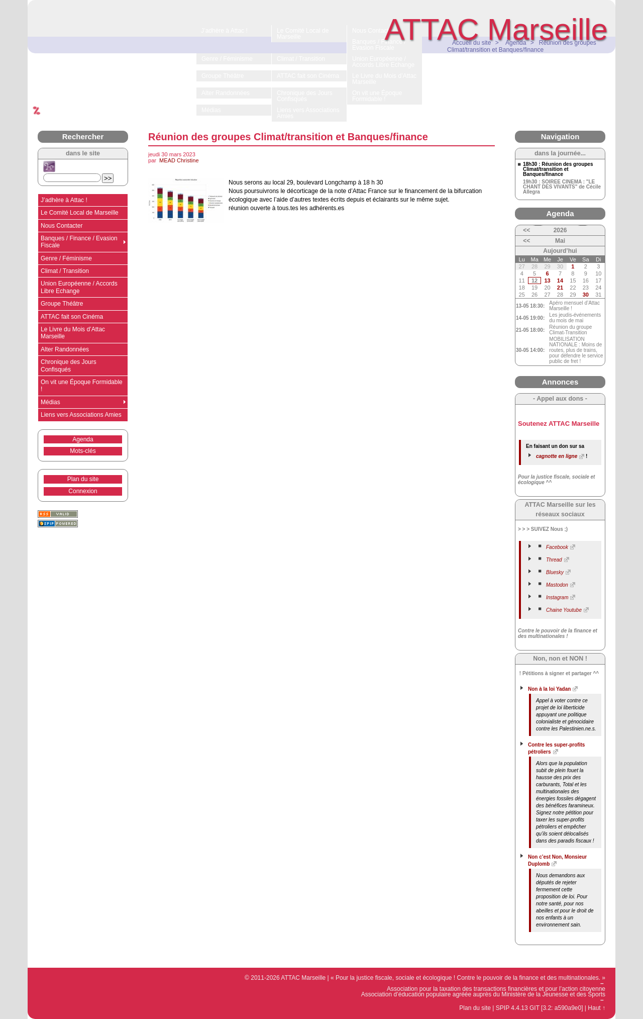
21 (560, 288)
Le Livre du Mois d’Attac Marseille (73, 333)
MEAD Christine (178, 160)
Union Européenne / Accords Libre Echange (79, 287)
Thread (554, 560)
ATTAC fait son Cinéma (72, 316)
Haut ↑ (596, 1007)
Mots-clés (82, 450)
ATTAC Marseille (496, 29)
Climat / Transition (65, 270)
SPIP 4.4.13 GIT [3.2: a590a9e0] (539, 1007)
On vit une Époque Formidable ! (82, 386)
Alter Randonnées (65, 349)
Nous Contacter (61, 225)
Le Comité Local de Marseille (80, 212)
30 (586, 295)
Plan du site (83, 479)
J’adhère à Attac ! (64, 200)
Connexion (82, 491)
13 (547, 280)
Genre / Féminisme (66, 258)
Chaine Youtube (564, 610)
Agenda (82, 439)
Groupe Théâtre (62, 303)
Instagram (557, 597)
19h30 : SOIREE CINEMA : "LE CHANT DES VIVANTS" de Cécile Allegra (562, 187)
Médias (50, 402)
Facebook (557, 547)
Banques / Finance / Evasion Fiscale (79, 242)
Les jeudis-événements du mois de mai (575, 317)
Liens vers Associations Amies (81, 414)
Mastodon (557, 585)
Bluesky (555, 572)
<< (526, 230)
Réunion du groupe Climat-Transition (570, 329)
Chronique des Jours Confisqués (68, 365)
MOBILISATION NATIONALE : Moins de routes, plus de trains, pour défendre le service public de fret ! (576, 350)
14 (560, 280)
